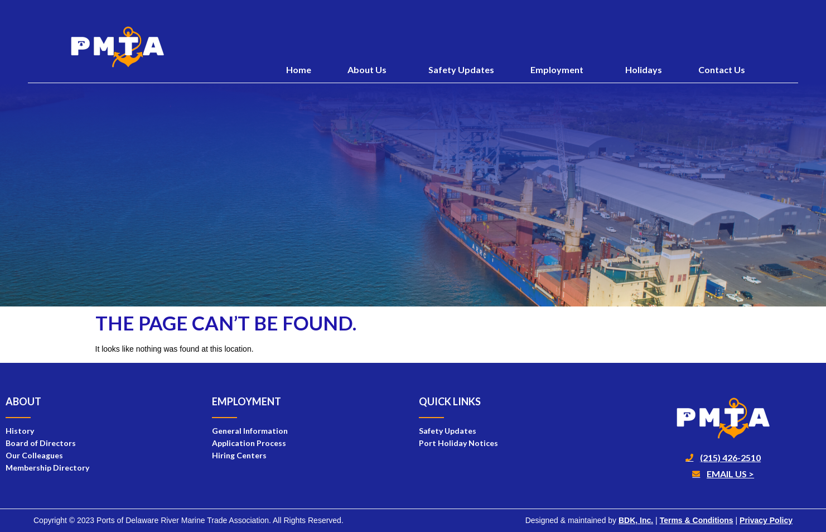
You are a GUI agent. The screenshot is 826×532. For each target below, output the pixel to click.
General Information (250, 430)
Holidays (643, 69)
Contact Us (721, 69)
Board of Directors (41, 443)
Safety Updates (461, 69)
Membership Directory (47, 467)
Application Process (249, 443)
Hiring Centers (239, 455)
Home (298, 69)
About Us (369, 69)
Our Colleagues (34, 455)
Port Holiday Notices (458, 443)
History (20, 430)
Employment (559, 69)
